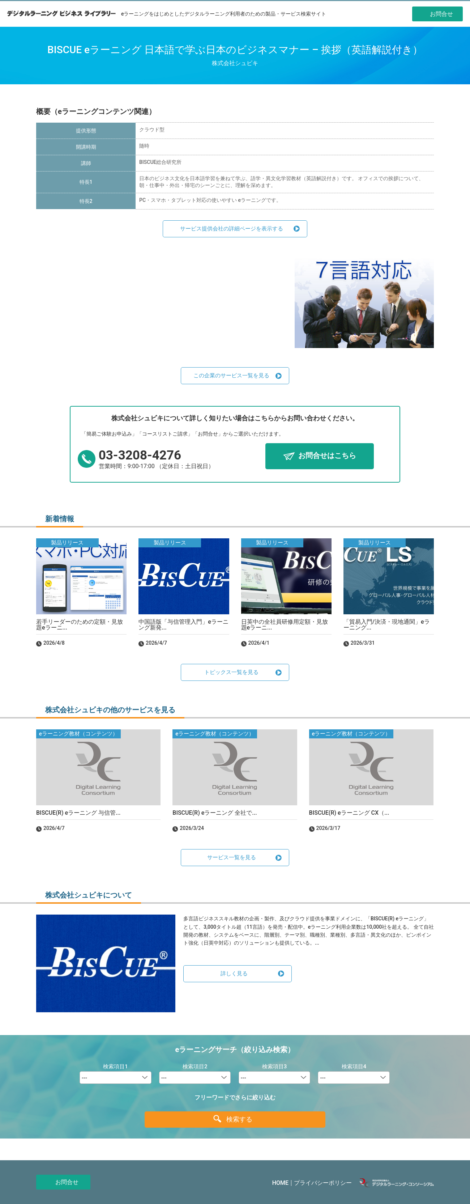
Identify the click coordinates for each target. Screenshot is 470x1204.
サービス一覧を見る (231, 857)
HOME (280, 1182)
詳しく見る (234, 973)
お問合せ (66, 1182)
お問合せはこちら (327, 455)
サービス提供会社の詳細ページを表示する (231, 228)
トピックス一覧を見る (231, 672)
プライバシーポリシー (323, 1182)
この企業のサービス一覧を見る (231, 375)
